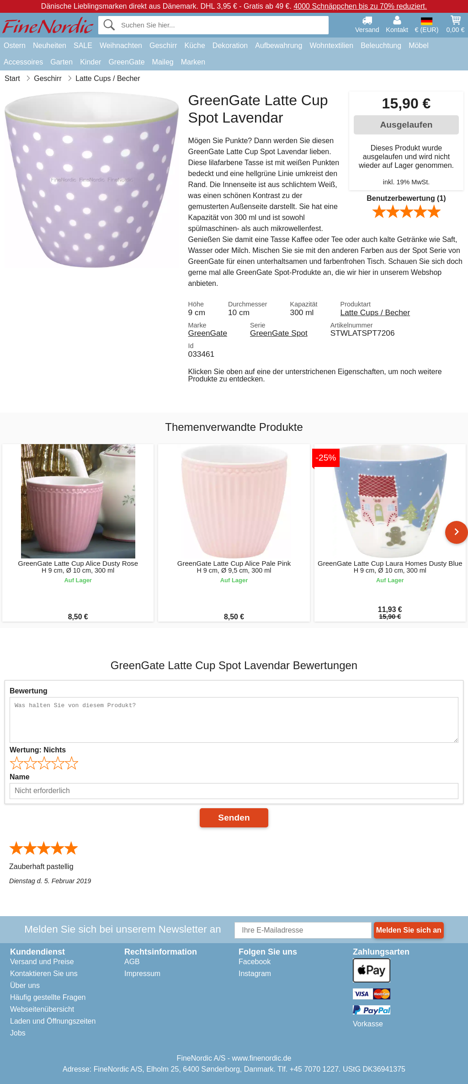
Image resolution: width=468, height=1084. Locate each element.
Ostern (15, 45)
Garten (61, 62)
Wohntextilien (331, 45)
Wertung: (38, 750)
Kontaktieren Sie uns (44, 973)
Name (20, 777)
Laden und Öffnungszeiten (53, 1021)
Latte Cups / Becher (375, 312)
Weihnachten (121, 45)
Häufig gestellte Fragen (47, 997)
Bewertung (29, 691)
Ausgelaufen (406, 124)
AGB (132, 962)
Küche (194, 45)
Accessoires (23, 62)
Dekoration (230, 45)
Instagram (255, 973)
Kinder (90, 62)
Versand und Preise (42, 962)
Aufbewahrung (278, 45)
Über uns (25, 985)
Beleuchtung (381, 45)
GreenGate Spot (279, 333)
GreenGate (126, 62)
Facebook (255, 962)
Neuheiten (49, 45)
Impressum (142, 973)
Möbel (419, 45)
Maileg (163, 62)
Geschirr (163, 45)
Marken (193, 62)
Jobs (18, 1033)
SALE (83, 45)
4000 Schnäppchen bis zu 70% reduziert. (360, 6)
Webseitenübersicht (42, 1009)
